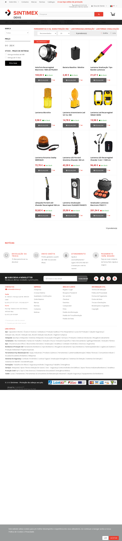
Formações (9, 364)
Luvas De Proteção (81, 332)
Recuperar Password (70, 293)
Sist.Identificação (27, 361)
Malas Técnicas (92, 352)
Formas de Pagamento (99, 296)
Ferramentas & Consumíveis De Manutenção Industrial (46, 373)
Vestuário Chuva (49, 341)
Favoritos (66, 303)
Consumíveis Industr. (106, 352)
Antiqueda (8, 338)
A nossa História (39, 293)
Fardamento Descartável (46, 370)
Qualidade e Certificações (42, 296)
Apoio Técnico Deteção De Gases (32, 367)
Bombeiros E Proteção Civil (14, 347)
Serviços (64, 338)
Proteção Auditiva (52, 332)
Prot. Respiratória (67, 332)
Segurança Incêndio (36, 364)
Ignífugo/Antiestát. (93, 341)
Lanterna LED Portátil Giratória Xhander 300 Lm (73, 158)
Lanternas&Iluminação (82, 29)
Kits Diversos (30, 370)
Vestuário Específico (63, 341)
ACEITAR (113, 538)
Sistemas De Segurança (13, 358)
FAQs (64, 309)
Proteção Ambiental (12, 350)
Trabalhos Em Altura (21, 364)
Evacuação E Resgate (52, 338)
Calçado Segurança (96, 332)
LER (105, 538)
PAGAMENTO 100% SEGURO (107, 255)
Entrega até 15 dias (13, 57)
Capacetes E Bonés (16, 332)
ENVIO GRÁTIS (48, 254)
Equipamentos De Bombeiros (92, 373)
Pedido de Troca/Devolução (72, 315)
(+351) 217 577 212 (80, 5)
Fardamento (9, 341)
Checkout (66, 299)
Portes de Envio (97, 299)
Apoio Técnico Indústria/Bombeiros (93, 367)
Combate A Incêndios (70, 344)
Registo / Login (68, 290)
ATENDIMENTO (78, 254)
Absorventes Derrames (34, 344)
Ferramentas (63, 352)
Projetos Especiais (27, 350)
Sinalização (49, 344)
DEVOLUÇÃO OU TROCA (19, 255)
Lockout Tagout (44, 358)
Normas (42, 2)
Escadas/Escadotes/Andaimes (16, 355)
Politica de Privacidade (99, 293)
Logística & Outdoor (108, 347)
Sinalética (57, 344)
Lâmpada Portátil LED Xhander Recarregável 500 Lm (47, 204)
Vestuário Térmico (108, 341)
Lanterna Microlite (43, 112)
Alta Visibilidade (20, 341)
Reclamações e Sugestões (100, 306)
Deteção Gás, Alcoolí (29, 335)
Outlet (7, 373)
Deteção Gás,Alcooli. (45, 335)
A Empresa (37, 290)
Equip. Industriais (36, 352)
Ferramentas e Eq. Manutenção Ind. (51, 29)
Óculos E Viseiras (30, 332)
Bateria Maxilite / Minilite (73, 67)
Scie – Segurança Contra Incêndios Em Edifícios (63, 367)
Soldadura (41, 332)
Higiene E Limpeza (60, 335)
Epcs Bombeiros (78, 347)
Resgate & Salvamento (101, 338)
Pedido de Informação (70, 312)
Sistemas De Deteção (77, 358)
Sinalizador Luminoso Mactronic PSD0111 (99, 204)
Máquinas (32, 355)
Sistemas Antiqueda (36, 338)
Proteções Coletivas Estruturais (80, 338)
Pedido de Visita (68, 319)
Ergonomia (91, 344)
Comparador (67, 306)
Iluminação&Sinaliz (92, 347)
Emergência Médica (63, 370)
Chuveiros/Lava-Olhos (17, 344)
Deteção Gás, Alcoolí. (12, 335)
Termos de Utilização (99, 290)
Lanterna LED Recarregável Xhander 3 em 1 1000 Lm (101, 158)
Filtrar (13, 63)
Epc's (23, 370)
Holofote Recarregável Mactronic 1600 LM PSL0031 (46, 68)
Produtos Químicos (50, 352)
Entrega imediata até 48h (15, 54)
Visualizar (43, 80)
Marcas (34, 2)
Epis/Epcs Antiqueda (20, 338)
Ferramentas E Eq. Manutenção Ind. (17, 352)
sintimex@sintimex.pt (14, 289)
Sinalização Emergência (59, 358)
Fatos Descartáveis (79, 341)
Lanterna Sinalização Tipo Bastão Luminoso (101, 68)
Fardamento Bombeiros (32, 347)
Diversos (82, 344)
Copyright (95, 309)
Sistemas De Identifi (12, 361)
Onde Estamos (39, 299)
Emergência (65, 364)
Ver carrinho (67, 296)
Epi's (18, 370)
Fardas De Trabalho (34, 341)
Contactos (25, 2)
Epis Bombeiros (48, 347)
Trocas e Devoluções (99, 303)
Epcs (6, 344)
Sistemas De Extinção (94, 358)
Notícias (36, 312)
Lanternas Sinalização (107, 29)
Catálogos (51, 2)
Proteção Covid (10, 370)
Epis (6, 332)
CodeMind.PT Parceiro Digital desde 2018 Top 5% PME (21, 388)
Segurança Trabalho (52, 364)
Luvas (12, 373)
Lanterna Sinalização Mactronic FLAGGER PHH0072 (74, 204)
